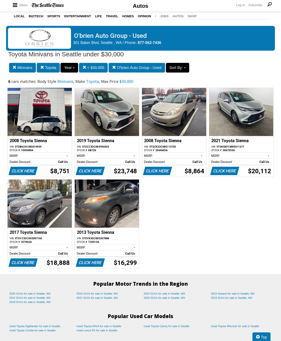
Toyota (48, 67)
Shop (192, 16)
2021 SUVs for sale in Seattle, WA (97, 297)
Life (98, 16)
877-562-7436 (149, 43)
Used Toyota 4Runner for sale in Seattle (235, 326)
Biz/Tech (36, 16)
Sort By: (177, 68)
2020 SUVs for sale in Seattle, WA (164, 297)
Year (69, 68)
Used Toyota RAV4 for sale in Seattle (98, 326)
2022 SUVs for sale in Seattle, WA (30, 297)
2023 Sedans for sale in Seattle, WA (233, 293)
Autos (140, 6)
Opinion (144, 16)
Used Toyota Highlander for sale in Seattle (34, 326)
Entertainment (77, 16)
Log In (240, 5)
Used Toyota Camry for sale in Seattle (166, 326)
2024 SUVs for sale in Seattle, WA (97, 293)
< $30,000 (93, 67)
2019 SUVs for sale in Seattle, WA (231, 297)
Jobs (164, 16)
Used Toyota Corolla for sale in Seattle (32, 330)
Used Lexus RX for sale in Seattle (96, 330)
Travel (112, 16)
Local (19, 16)
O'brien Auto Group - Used (137, 67)
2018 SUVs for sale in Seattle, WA (30, 302)
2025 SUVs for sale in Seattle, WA (30, 293)
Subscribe (255, 5)
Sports (53, 16)
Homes (128, 16)
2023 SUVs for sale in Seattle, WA (164, 293)
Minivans (22, 67)
